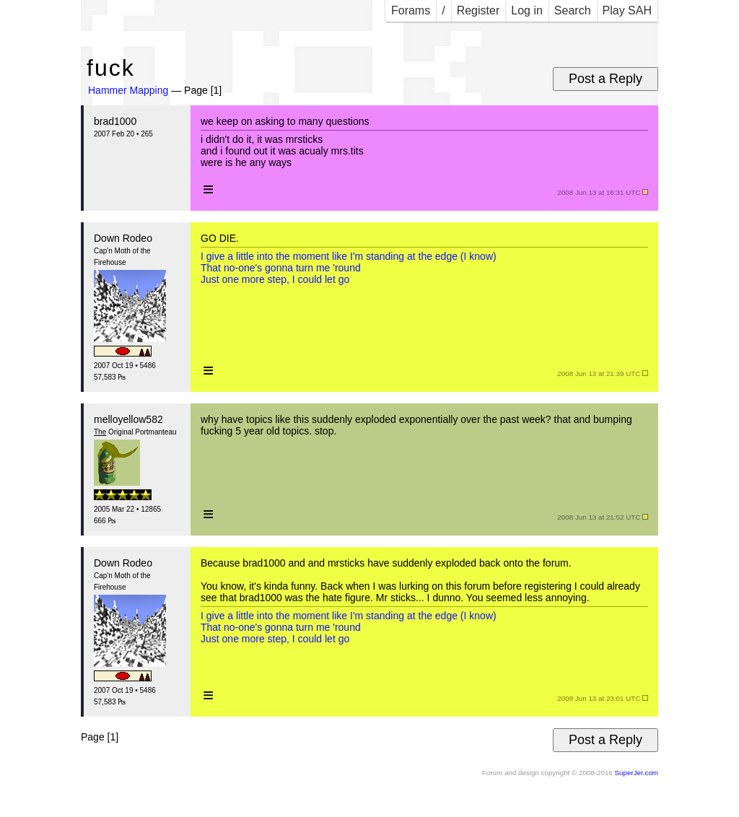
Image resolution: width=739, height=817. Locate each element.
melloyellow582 (128, 419)
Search (572, 10)
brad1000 (115, 121)
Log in (527, 10)
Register (478, 10)
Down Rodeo (123, 238)
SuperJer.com (636, 773)
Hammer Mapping (128, 90)
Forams (410, 10)
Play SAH (627, 10)
